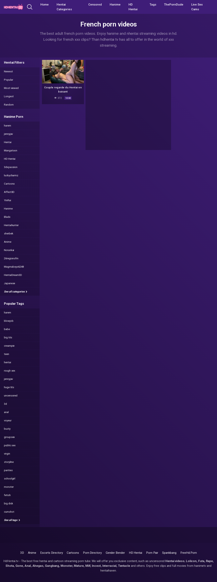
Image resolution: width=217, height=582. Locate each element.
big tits (8, 337)
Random (9, 104)
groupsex (9, 437)
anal (6, 412)
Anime (7, 241)
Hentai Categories (64, 7)
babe (7, 329)
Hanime (115, 4)
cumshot (9, 511)
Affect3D (9, 192)
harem (7, 125)
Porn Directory (92, 553)
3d (5, 403)
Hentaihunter (11, 225)
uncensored (10, 395)
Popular (8, 79)
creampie (9, 345)
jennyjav (8, 133)
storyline (9, 461)
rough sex (9, 370)
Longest (8, 96)
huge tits (9, 387)
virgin (7, 453)
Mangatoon (10, 150)
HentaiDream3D (13, 275)
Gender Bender (115, 553)
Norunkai (9, 250)
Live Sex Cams (197, 7)
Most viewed (11, 88)
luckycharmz (11, 175)
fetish (7, 495)
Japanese (9, 283)
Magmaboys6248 (14, 266)
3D (22, 553)
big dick (8, 503)
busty (7, 428)
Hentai (7, 142)
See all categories (15, 291)
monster (8, 486)
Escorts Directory (51, 553)
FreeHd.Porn (188, 553)
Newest (8, 71)
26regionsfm (11, 258)
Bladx (7, 216)
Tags (152, 4)
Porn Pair (152, 553)
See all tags (12, 520)
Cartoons (9, 183)
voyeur (7, 420)
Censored (95, 4)
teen (6, 354)
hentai (7, 362)
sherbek (8, 233)
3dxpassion (10, 167)
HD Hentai (133, 7)
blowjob (8, 320)
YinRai (7, 200)
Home (44, 4)
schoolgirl (9, 478)
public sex (10, 445)
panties (8, 470)
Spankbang (169, 553)
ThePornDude (173, 4)
